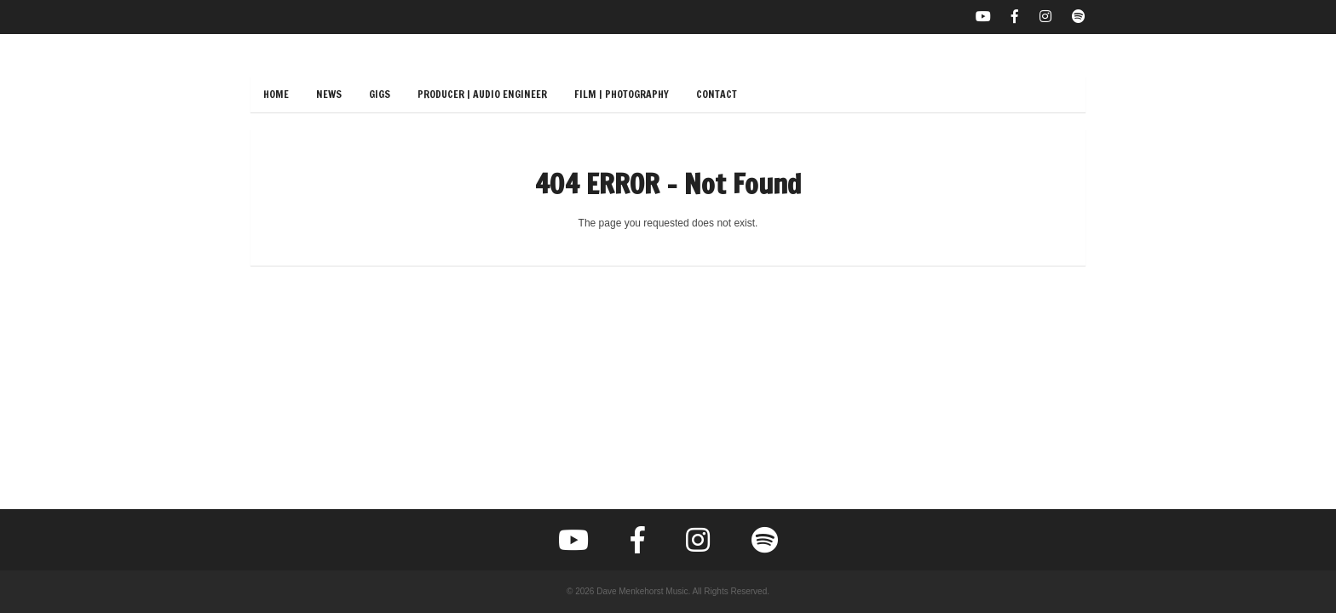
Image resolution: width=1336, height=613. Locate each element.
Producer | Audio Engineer (482, 94)
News (329, 94)
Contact (716, 94)
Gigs (379, 94)
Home (276, 94)
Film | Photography (621, 94)
